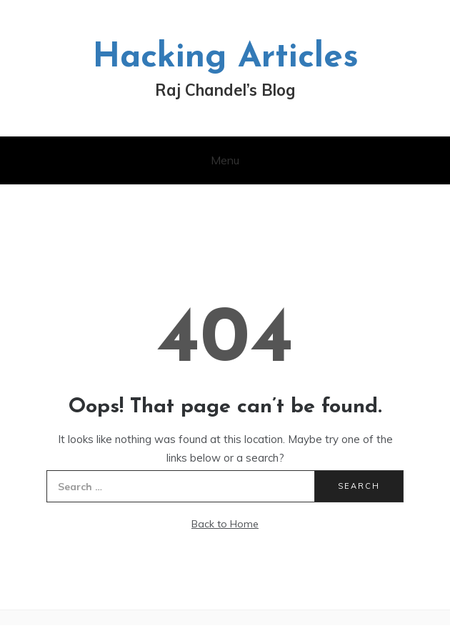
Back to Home (225, 523)
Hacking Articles (225, 58)
